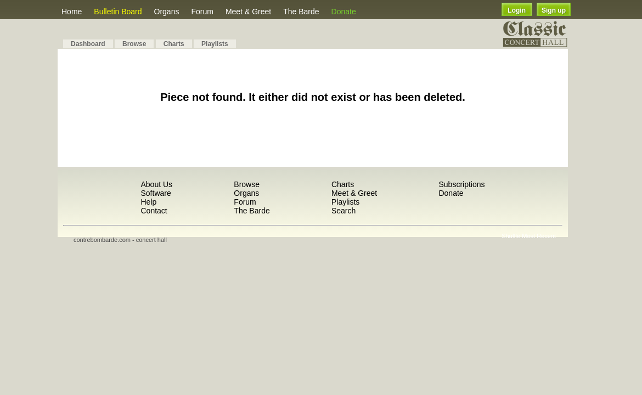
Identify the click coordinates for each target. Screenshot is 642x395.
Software (155, 193)
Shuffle (511, 236)
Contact (153, 210)
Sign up (554, 10)
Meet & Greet (248, 11)
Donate (343, 11)
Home (71, 11)
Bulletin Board (118, 11)
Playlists (214, 44)
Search (343, 210)
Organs (166, 11)
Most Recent (539, 236)
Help (148, 202)
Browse (134, 44)
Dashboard (88, 44)
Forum (202, 11)
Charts (174, 44)
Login (517, 10)
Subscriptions (461, 184)
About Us (156, 184)
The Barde (301, 11)
